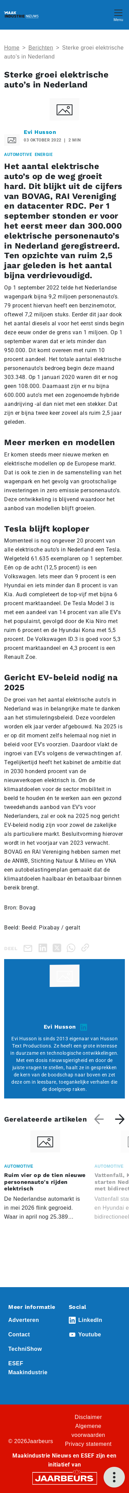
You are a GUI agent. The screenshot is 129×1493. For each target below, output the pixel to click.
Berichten (41, 48)
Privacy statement (88, 1444)
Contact (19, 1334)
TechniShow (25, 1349)
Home (12, 48)
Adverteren (23, 1320)
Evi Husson (40, 132)
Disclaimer (88, 1417)
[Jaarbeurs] (64, 1478)
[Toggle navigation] (118, 15)
